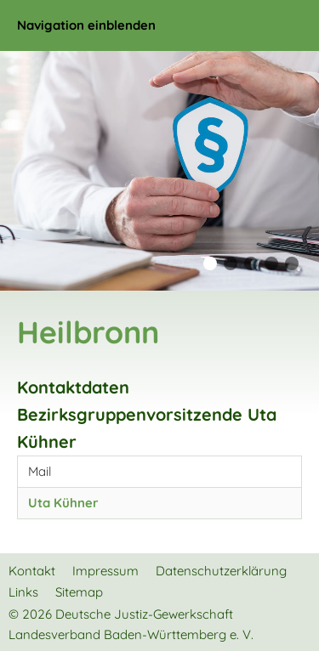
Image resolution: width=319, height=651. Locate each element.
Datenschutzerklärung (221, 571)
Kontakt (32, 571)
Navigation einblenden (86, 25)
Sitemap (79, 592)
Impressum (105, 571)
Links (23, 592)
